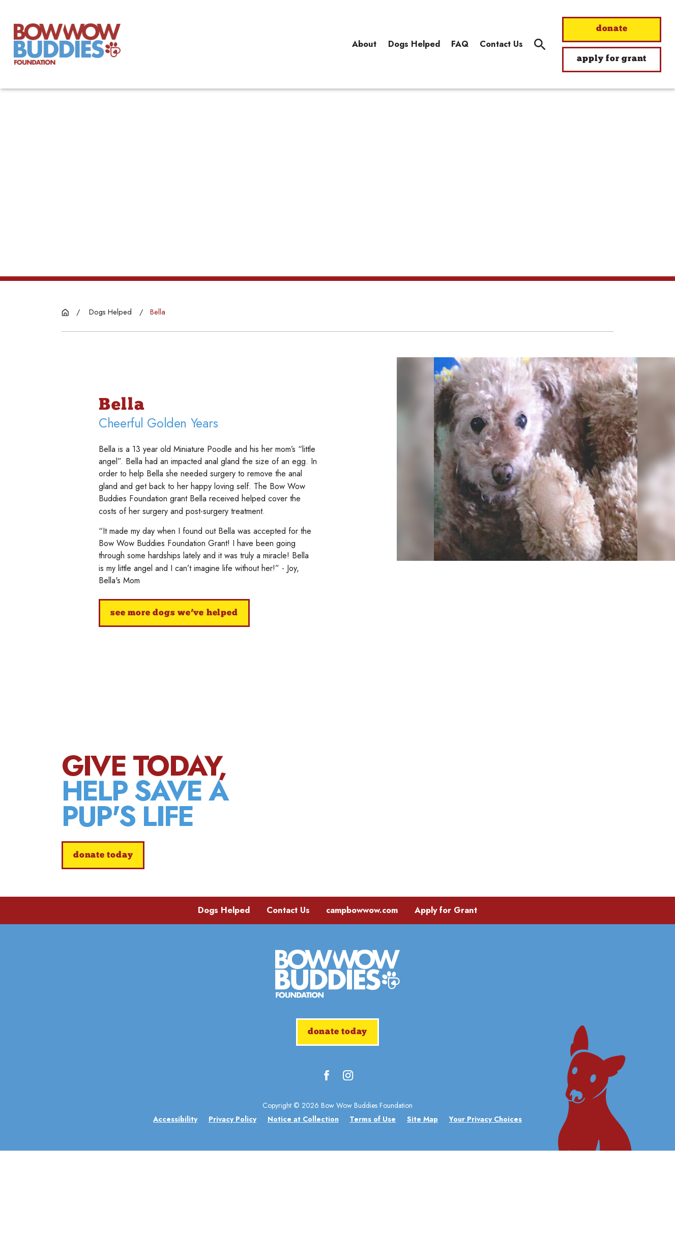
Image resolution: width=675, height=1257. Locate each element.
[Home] (67, 44)
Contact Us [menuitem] (501, 44)
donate (612, 28)
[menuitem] (175, 1225)
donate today (103, 908)
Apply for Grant (446, 1016)
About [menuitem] (364, 44)
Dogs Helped (224, 1016)
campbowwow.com (362, 1016)
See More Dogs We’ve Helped (174, 613)
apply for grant (612, 58)
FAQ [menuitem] (459, 44)
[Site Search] (539, 44)
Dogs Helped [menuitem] (414, 44)
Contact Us (288, 1016)
